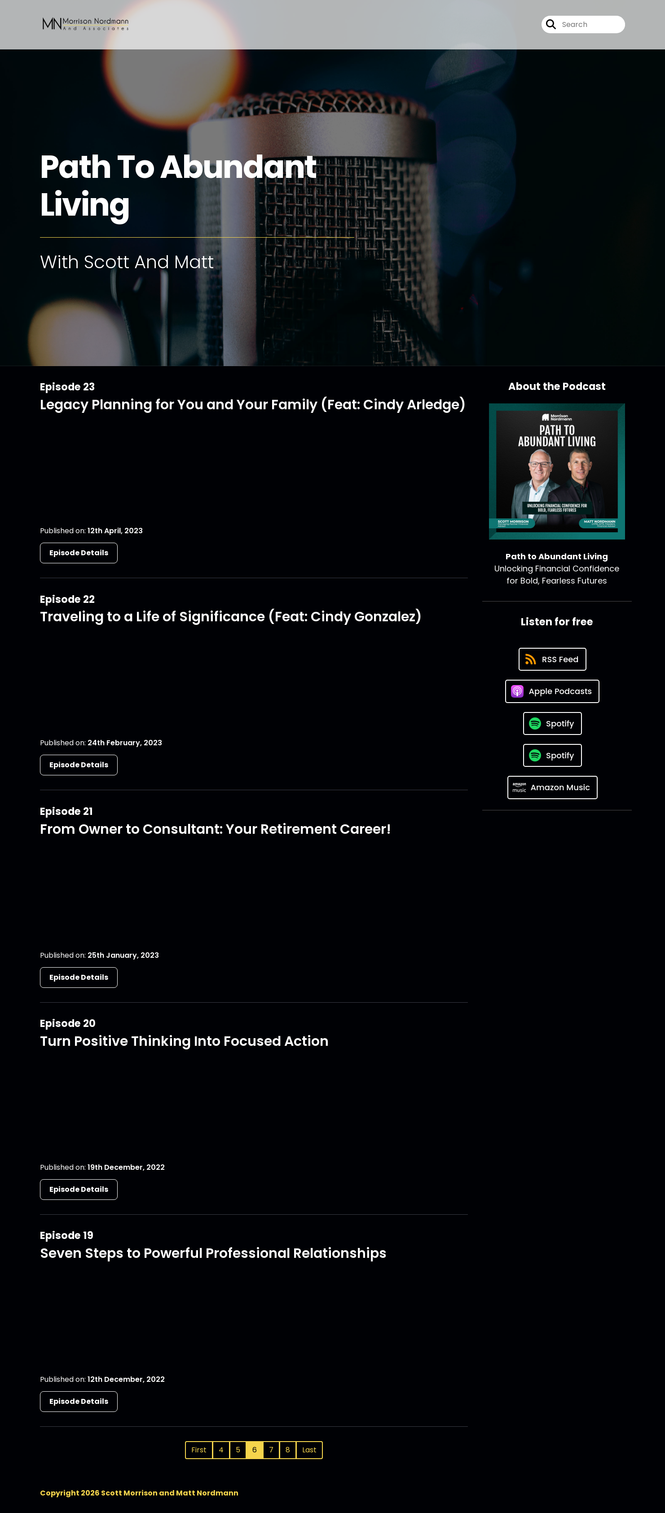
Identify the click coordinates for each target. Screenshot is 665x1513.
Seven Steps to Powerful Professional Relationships (213, 1253)
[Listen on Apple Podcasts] (552, 691)
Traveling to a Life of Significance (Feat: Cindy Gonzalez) (231, 616)
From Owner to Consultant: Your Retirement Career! (215, 829)
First (199, 1450)
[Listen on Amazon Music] (552, 787)
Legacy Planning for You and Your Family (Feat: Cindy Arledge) (253, 404)
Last (309, 1450)
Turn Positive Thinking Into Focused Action (184, 1041)
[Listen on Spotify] (552, 723)
